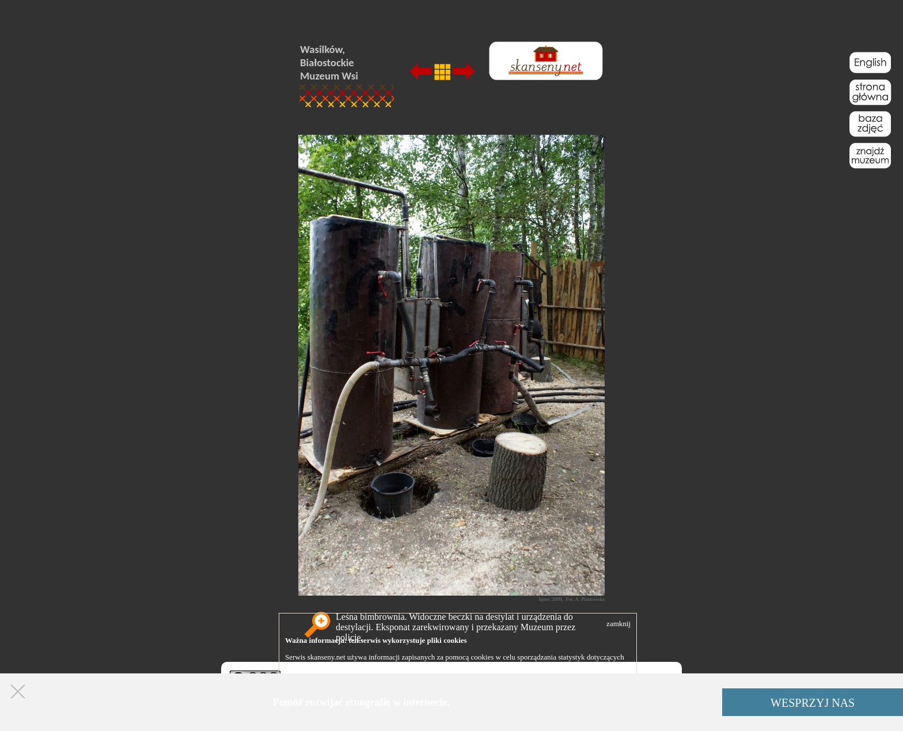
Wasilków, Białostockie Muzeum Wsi (329, 62)
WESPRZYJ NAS (813, 702)
